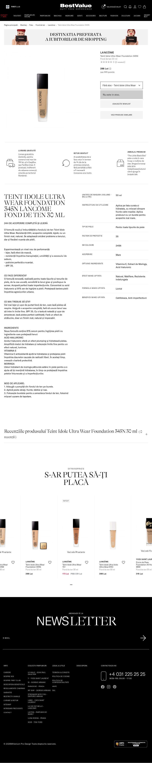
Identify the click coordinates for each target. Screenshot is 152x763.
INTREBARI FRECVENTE (13, 708)
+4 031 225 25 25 (127, 674)
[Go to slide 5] (81, 584)
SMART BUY (147, 16)
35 (117, 236)
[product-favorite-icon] (13, 562)
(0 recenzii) (120, 62)
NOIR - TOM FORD (35, 722)
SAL (53, 690)
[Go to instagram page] (108, 687)
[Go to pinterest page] (114, 687)
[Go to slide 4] (78, 584)
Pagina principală (11, 25)
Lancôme (51, 25)
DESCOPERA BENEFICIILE (14, 684)
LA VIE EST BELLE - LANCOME (36, 707)
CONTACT (7, 712)
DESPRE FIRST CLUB (12, 680)
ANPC (54, 686)
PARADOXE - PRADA (36, 686)
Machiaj (23, 25)
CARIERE (7, 672)
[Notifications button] (130, 6)
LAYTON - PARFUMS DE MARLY (37, 713)
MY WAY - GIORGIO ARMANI (39, 690)
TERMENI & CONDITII (60, 672)
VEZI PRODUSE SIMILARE (121, 115)
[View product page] (39, 530)
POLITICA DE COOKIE (61, 676)
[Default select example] (121, 85)
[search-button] (125, 6)
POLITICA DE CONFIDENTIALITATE (60, 681)
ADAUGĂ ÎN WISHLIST (122, 104)
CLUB (15, 7)
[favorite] (139, 6)
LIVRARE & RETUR (11, 700)
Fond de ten (40, 25)
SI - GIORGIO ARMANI (36, 682)
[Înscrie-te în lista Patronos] (143, 638)
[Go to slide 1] (71, 584)
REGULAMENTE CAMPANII (14, 688)
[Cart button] (144, 6)
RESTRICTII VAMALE (12, 696)
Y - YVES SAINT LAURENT (38, 678)
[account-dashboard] (135, 6)
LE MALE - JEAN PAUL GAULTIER (37, 673)
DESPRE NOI (9, 676)
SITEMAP (7, 704)
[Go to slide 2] (73, 584)
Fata (31, 25)
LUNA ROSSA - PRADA (37, 718)
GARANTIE (8, 692)
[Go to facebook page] (102, 687)
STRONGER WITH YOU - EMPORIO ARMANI (37, 695)
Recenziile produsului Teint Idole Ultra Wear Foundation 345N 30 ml (73, 433)
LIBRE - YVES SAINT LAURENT (36, 701)
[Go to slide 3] (76, 584)
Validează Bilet (114, 7)
